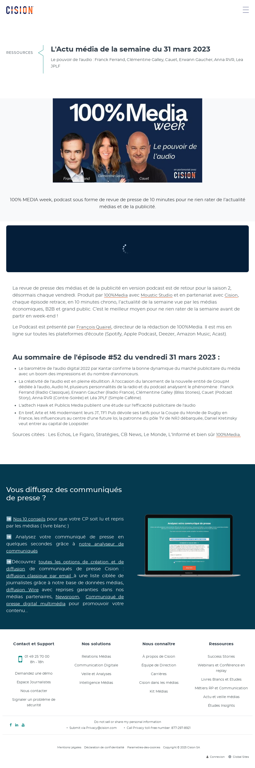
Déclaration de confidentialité (104, 747)
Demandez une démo (34, 673)
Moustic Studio (159, 295)
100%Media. (229, 435)
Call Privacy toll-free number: (149, 727)
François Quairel (94, 327)
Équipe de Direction (158, 665)
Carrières (159, 674)
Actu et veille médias (221, 697)
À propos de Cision (158, 656)
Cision (235, 295)
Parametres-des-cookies (143, 747)
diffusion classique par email (39, 576)
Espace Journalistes (34, 682)
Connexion (215, 757)
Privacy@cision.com (101, 727)
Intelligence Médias (96, 683)
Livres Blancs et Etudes (221, 679)
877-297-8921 (181, 727)
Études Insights (221, 705)
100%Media (116, 295)
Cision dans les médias (159, 683)
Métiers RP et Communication (221, 688)
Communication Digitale (96, 665)
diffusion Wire (23, 590)
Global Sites (238, 757)
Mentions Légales (69, 747)
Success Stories (221, 656)
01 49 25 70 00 (37, 656)
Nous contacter (33, 691)
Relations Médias (96, 656)
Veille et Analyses (96, 674)
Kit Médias (159, 691)
